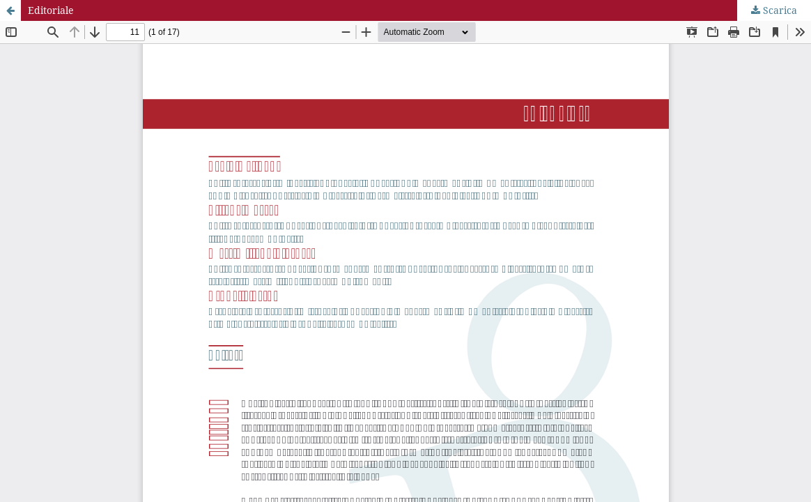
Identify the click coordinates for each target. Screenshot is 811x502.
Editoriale (51, 10)
